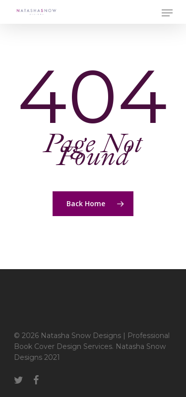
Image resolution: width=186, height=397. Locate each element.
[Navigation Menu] (167, 13)
